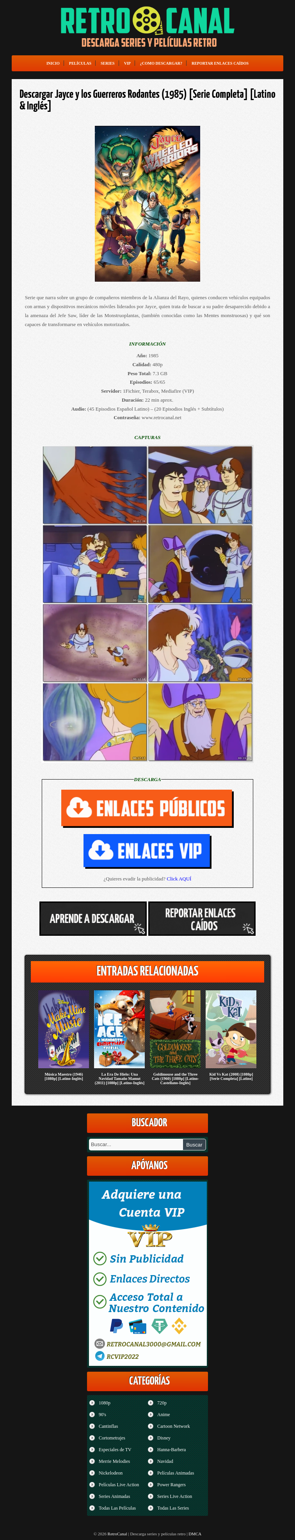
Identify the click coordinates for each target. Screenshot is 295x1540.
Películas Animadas (175, 1473)
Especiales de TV (115, 1449)
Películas (80, 63)
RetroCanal (117, 1533)
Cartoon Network (173, 1426)
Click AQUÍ (179, 879)
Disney (164, 1438)
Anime (163, 1414)
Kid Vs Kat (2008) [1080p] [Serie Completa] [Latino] (231, 1076)
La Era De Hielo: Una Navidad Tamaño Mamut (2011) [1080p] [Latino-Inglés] (119, 1078)
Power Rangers (171, 1484)
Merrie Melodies (114, 1461)
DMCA (194, 1533)
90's (102, 1414)
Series (108, 63)
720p (162, 1403)
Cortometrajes (112, 1438)
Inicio (53, 63)
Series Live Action (174, 1496)
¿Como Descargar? (161, 63)
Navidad (165, 1461)
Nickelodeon (111, 1473)
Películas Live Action (119, 1484)
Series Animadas (114, 1496)
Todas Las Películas (117, 1508)
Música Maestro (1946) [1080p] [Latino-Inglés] (63, 1076)
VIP (127, 63)
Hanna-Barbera (171, 1449)
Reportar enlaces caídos (220, 63)
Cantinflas (108, 1426)
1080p (104, 1403)
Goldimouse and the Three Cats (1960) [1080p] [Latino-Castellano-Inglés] (175, 1078)
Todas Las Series (173, 1508)
